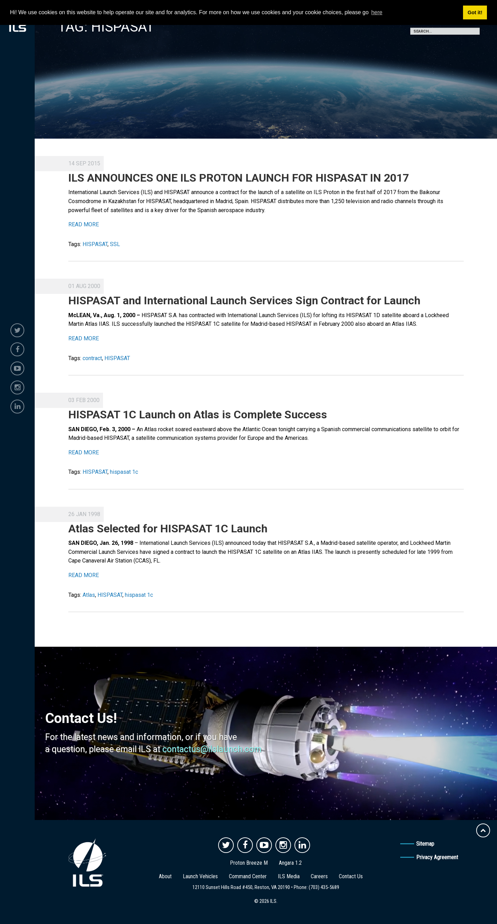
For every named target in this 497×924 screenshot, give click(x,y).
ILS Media (289, 876)
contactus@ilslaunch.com (212, 749)
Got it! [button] (475, 12)
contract (92, 358)
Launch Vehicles (200, 876)
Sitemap (425, 843)
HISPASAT (95, 244)
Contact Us (351, 876)
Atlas (89, 595)
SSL (115, 244)
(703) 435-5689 (324, 887)
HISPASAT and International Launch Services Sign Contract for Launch (244, 300)
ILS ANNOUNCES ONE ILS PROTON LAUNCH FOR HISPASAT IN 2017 (238, 177)
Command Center (248, 876)
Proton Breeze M (249, 863)
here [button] (376, 12)
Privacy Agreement (437, 857)
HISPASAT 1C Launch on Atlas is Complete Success (197, 414)
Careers (319, 876)
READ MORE (83, 224)
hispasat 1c (124, 472)
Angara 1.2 (290, 863)
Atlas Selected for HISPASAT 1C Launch (167, 528)
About (165, 876)
